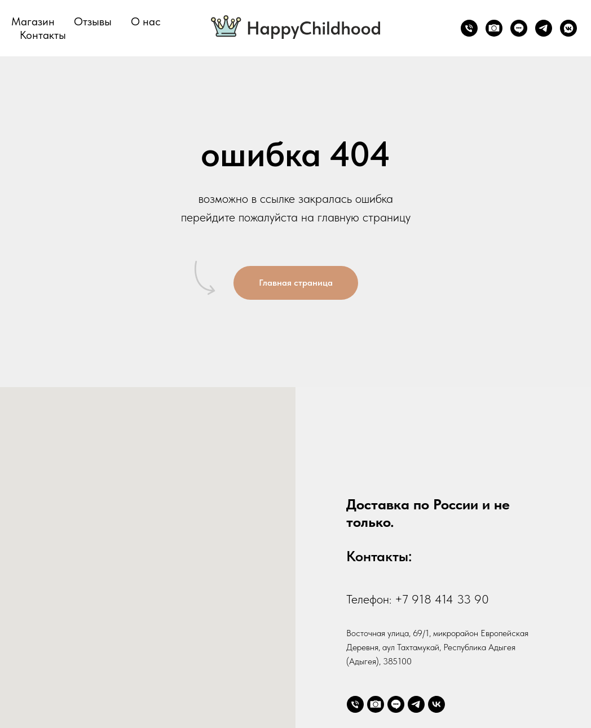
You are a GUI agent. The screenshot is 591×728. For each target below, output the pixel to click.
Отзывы (93, 21)
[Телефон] (469, 28)
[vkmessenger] (568, 28)
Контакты (43, 35)
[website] (494, 28)
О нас (146, 21)
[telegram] (543, 28)
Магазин (33, 21)
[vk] (436, 704)
